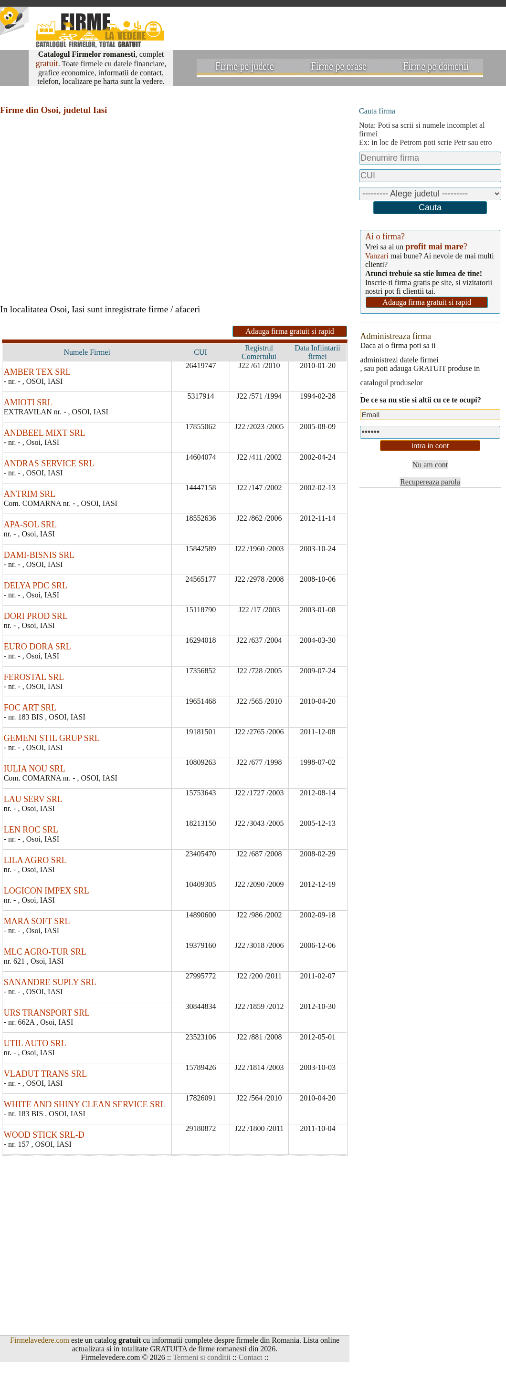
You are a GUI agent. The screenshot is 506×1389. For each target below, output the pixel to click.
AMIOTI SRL (28, 402)
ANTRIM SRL (30, 494)
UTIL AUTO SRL (35, 1043)
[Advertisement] (126, 199)
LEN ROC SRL (31, 829)
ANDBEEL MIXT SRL (44, 433)
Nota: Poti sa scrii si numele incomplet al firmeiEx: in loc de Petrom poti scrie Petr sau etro (425, 133)
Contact (251, 1357)
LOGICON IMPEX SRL (46, 890)
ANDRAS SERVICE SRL (49, 463)
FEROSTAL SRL (34, 677)
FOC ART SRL (30, 707)
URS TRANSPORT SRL (47, 1013)
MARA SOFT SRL (37, 921)
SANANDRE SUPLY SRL (50, 982)
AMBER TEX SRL (37, 372)
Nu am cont (430, 465)
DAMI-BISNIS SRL (39, 555)
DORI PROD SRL (36, 616)
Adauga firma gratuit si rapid (289, 331)
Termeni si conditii (202, 1357)
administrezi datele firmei (399, 360)
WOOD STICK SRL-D (44, 1135)
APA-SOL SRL (30, 524)
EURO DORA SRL (37, 646)
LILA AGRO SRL (35, 860)
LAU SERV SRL (33, 799)
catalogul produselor (391, 383)
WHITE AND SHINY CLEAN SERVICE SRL (85, 1104)
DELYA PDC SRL (35, 585)
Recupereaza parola (430, 482)
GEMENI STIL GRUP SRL (52, 738)
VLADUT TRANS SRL (45, 1074)
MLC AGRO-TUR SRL (45, 952)
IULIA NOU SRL (34, 768)
